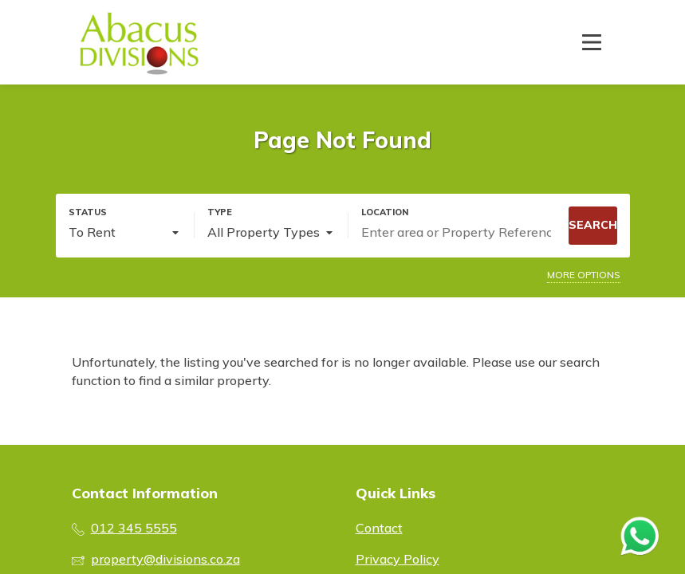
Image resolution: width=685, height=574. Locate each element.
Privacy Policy (397, 559)
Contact (379, 528)
